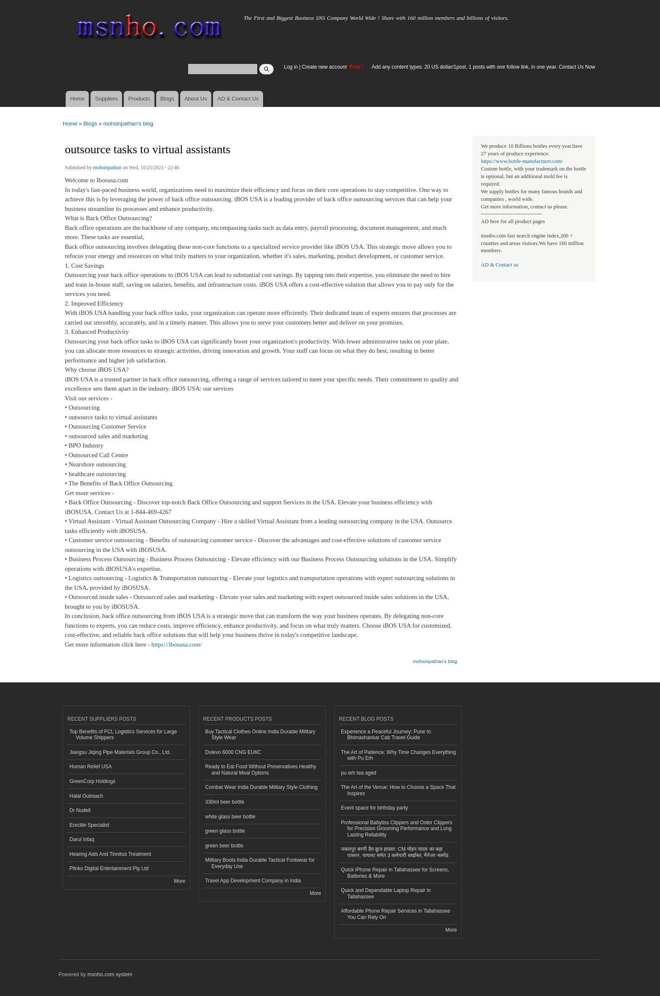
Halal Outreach (86, 796)
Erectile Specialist (89, 825)
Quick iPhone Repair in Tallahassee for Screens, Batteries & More (395, 873)
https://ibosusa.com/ (177, 644)
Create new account (325, 67)
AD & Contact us (500, 265)
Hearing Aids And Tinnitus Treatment (110, 854)
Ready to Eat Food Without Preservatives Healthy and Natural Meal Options (261, 769)
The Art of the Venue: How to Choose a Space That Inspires (398, 790)
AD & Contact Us (238, 99)
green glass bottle (225, 831)
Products (139, 99)
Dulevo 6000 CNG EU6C (233, 752)
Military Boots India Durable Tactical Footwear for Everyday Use (260, 863)
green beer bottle (224, 846)
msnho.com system (110, 974)
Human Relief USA (90, 767)
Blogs (167, 99)
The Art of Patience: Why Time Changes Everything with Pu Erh (398, 755)
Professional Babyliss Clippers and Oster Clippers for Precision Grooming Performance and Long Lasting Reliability (396, 829)
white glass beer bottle (230, 817)
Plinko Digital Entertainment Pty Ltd (109, 868)
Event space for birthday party (374, 808)
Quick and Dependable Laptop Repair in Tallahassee (386, 893)
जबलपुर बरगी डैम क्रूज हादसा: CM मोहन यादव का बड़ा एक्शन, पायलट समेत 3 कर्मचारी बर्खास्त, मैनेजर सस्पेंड (394, 852)
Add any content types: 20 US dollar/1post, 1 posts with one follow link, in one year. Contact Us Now (483, 67)
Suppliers (106, 99)
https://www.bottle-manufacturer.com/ (522, 161)
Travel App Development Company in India (253, 881)
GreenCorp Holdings (92, 781)
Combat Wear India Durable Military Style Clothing (261, 787)
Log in (291, 67)
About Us (195, 99)
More (179, 881)
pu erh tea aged (358, 773)
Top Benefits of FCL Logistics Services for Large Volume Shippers (123, 734)
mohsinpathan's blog (128, 123)
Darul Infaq (81, 839)
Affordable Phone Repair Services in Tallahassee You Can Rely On (395, 914)
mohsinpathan (107, 167)
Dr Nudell (79, 810)
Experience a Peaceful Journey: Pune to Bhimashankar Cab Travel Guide (386, 734)
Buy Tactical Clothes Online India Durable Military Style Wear (260, 734)
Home (77, 99)
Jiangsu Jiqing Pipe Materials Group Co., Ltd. (119, 752)
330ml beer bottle (225, 802)
